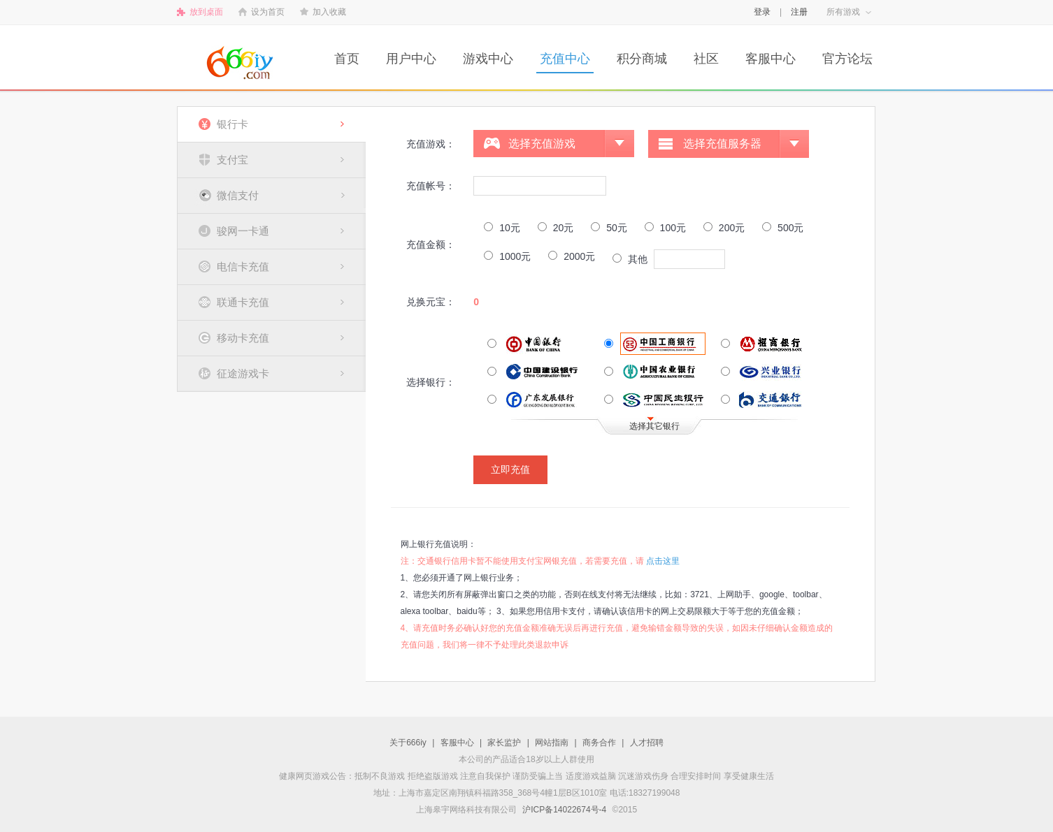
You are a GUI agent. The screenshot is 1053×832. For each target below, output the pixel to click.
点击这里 (663, 561)
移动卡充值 (243, 338)
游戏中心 (488, 59)
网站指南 (551, 742)
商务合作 (599, 742)
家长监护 (504, 742)
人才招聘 (647, 742)
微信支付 (238, 195)
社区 (706, 59)
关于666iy (408, 742)
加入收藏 (329, 12)
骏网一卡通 (243, 231)
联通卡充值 (243, 302)
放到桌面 (206, 12)
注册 (799, 12)
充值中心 (565, 59)
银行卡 (232, 124)
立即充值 (510, 469)
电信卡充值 (243, 266)
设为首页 (268, 12)
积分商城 (642, 59)
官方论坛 (847, 59)
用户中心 (411, 59)
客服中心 (770, 59)
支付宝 (232, 160)
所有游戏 (843, 12)
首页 (346, 59)
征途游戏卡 (243, 373)
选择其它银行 (654, 426)
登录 (762, 12)
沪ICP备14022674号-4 (564, 810)
